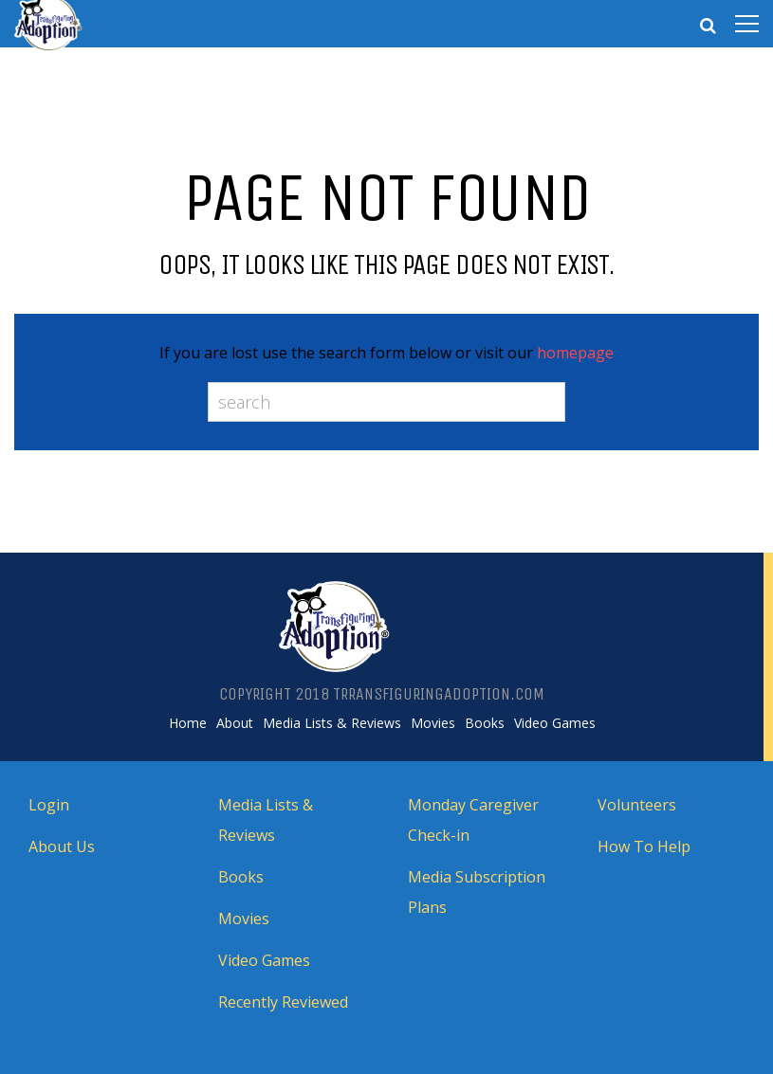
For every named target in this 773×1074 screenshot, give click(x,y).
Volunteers (637, 804)
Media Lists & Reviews (332, 723)
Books (485, 723)
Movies (433, 723)
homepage (575, 352)
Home (188, 723)
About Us (61, 846)
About (234, 723)
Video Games (555, 723)
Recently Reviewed (283, 1002)
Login (48, 804)
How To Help (644, 846)
